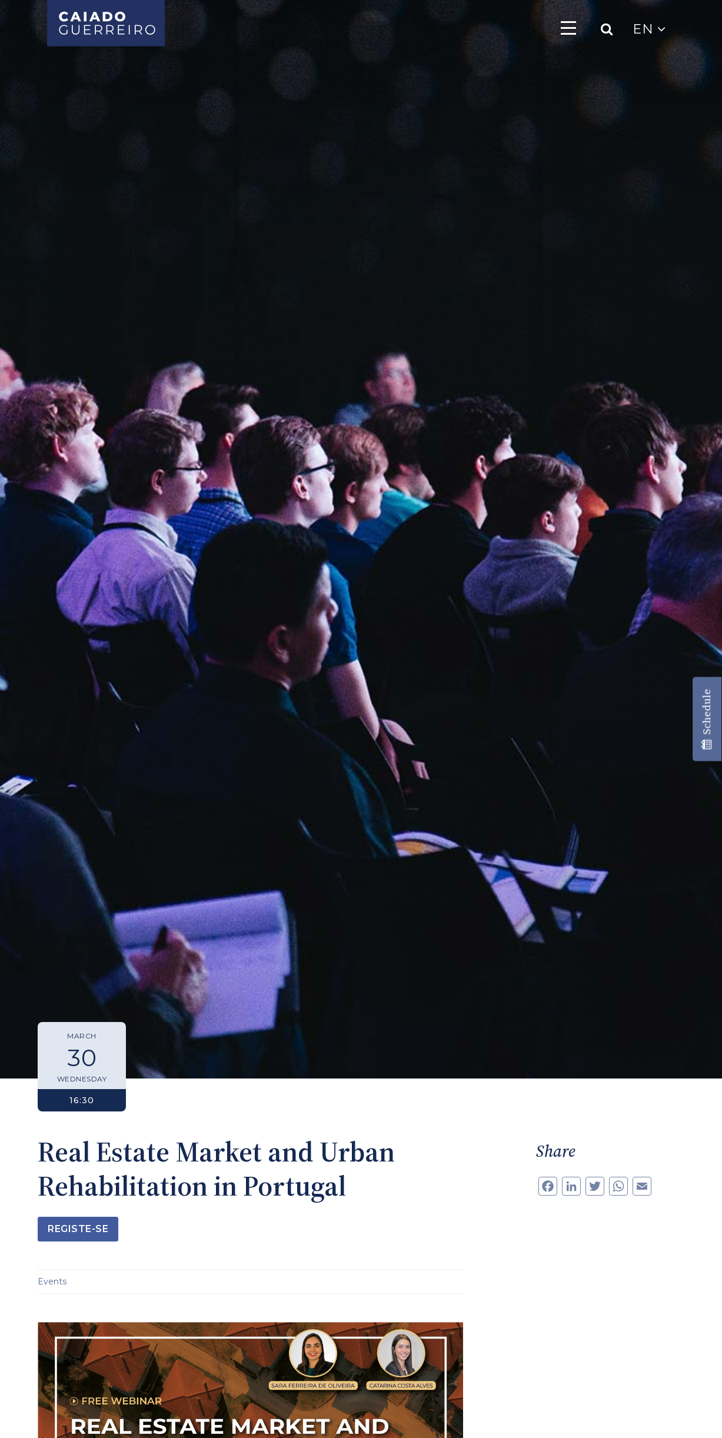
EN (649, 29)
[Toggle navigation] (568, 28)
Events (52, 1281)
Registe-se (78, 1228)
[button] (23, 1414)
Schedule (706, 719)
